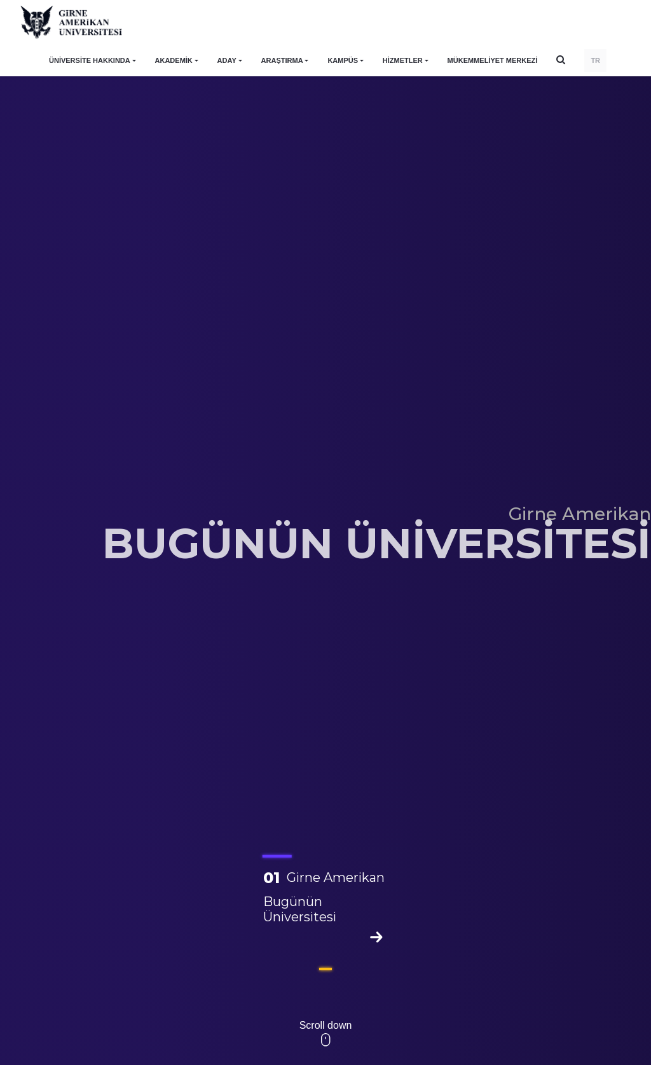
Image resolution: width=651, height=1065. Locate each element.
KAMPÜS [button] (342, 60)
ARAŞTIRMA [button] (282, 60)
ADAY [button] (226, 60)
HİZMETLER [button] (403, 60)
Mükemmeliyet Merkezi (493, 60)
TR (595, 60)
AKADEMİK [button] (174, 60)
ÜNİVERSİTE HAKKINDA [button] (89, 60)
